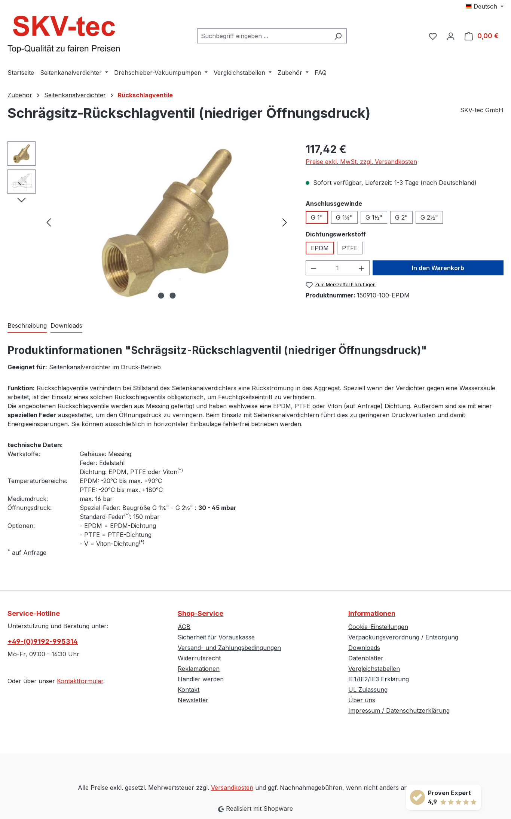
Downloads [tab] (66, 325)
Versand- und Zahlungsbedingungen (229, 647)
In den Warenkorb (438, 268)
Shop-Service (200, 613)
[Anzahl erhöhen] (362, 267)
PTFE (350, 248)
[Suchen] (338, 35)
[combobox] (263, 35)
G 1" (317, 217)
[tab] (27, 326)
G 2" (401, 217)
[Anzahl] (337, 267)
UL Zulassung (368, 689)
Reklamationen (199, 668)
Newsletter (193, 700)
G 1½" (373, 217)
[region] (149, 221)
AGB (184, 626)
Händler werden (201, 679)
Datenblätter (365, 658)
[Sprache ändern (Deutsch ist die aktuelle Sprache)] (485, 6)
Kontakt (188, 689)
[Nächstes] (284, 222)
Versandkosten (232, 787)
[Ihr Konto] (451, 35)
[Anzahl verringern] (313, 267)
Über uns (361, 700)
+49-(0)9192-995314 (42, 641)
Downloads (364, 647)
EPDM (320, 248)
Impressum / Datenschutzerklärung (399, 710)
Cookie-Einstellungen (378, 626)
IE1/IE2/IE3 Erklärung (378, 679)
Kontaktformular (80, 681)
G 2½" (429, 217)
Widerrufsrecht (199, 658)
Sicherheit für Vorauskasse (216, 637)
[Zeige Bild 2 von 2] (172, 296)
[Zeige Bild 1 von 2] (161, 296)
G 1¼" (344, 217)
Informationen (371, 613)
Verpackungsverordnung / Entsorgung (403, 637)
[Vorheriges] (48, 222)
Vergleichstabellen (374, 668)
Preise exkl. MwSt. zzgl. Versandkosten (361, 161)
